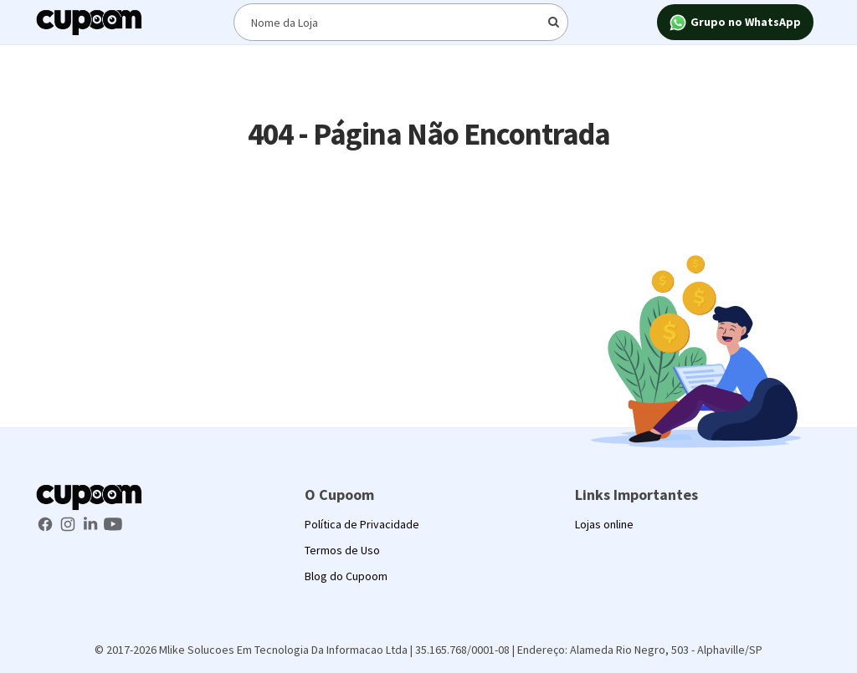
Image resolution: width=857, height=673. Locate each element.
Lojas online (604, 524)
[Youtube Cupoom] (113, 522)
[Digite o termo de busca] (400, 22)
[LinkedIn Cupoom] (91, 522)
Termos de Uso (342, 550)
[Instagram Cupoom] (69, 522)
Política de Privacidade (362, 524)
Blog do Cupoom (346, 576)
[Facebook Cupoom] (46, 522)
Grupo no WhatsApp (735, 23)
